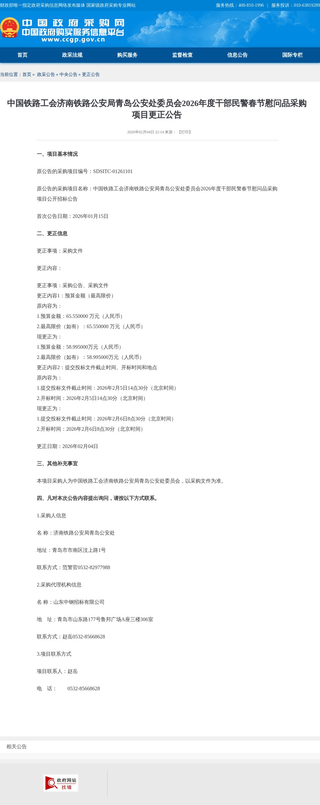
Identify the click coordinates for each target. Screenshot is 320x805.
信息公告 (237, 55)
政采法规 (72, 55)
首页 (22, 55)
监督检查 (182, 55)
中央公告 (68, 74)
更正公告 (91, 74)
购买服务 (127, 55)
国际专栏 (292, 55)
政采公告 (46, 74)
